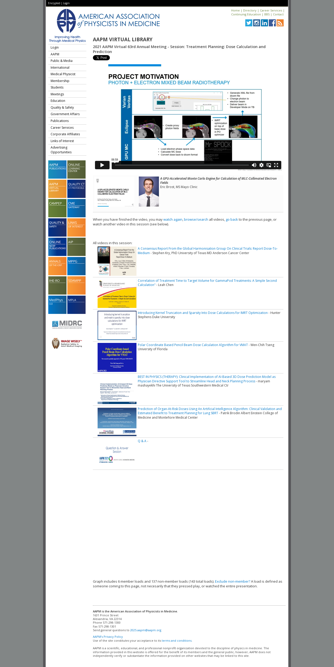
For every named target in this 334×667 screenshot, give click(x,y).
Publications (60, 121)
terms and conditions (177, 640)
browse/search (196, 219)
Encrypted (54, 3)
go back (232, 219)
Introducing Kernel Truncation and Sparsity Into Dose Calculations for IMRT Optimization (203, 313)
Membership (60, 81)
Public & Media (62, 60)
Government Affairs (65, 114)
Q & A (142, 441)
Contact (278, 14)
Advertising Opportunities (61, 149)
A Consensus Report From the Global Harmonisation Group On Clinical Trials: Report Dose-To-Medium (208, 250)
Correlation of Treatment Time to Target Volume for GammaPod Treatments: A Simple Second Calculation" (207, 282)
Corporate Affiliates (65, 134)
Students (57, 87)
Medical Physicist (63, 74)
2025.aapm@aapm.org (145, 630)
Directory (250, 10)
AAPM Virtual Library (122, 39)
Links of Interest (62, 141)
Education (58, 100)
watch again (172, 219)
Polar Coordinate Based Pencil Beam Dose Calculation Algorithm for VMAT (193, 345)
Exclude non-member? (232, 581)
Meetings (57, 94)
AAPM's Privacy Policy (108, 637)
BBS (267, 14)
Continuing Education (246, 14)
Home (235, 10)
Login (66, 3)
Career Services (271, 10)
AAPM (55, 54)
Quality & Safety (62, 107)
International (60, 67)
